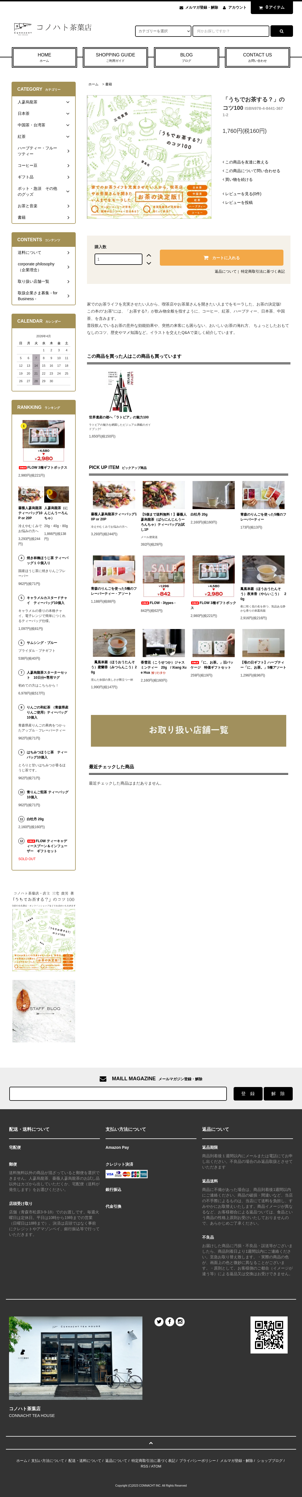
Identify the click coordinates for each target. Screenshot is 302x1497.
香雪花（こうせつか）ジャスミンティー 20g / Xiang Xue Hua (164, 667)
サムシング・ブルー (42, 643)
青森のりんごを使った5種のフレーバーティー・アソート (114, 591)
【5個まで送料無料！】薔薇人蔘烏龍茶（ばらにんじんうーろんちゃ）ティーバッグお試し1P (164, 522)
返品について (226, 271)
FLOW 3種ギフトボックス (213, 605)
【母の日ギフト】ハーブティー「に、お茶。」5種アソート (263, 664)
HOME (44, 58)
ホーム (93, 84)
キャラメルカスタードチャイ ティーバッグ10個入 (47, 600)
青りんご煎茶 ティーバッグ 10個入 (48, 794)
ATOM (156, 1466)
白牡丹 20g (199, 514)
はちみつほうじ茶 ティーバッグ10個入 (47, 754)
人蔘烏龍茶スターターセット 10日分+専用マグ (47, 675)
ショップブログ (270, 1461)
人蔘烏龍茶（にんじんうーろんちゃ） (56, 513)
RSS (144, 1466)
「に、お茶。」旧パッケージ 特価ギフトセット (212, 664)
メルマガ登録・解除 (201, 7)
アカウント (237, 7)
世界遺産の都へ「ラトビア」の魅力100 (119, 417)
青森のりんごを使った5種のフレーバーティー (263, 516)
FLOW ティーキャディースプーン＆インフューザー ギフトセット (47, 846)
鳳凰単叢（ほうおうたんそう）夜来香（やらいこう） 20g (263, 594)
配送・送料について (84, 1461)
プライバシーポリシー (197, 1461)
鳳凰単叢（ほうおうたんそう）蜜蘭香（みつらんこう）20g (114, 667)
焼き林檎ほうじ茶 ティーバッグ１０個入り (47, 560)
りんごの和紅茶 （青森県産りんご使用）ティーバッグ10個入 (47, 712)
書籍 (108, 84)
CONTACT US (257, 58)
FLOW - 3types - (158, 603)
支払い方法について (47, 1461)
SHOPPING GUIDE (115, 58)
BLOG (186, 58)
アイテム (270, 7)
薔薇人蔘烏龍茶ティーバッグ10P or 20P (114, 516)
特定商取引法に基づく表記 (263, 271)
